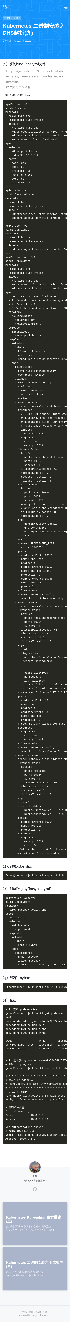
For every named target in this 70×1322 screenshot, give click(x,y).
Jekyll (34, 1315)
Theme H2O (45, 1315)
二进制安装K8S (12, 18)
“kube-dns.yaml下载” (17, 95)
